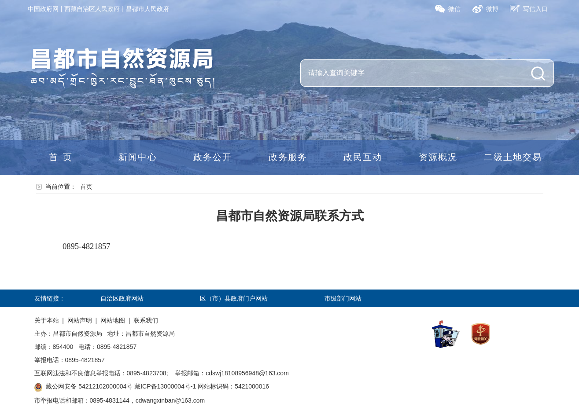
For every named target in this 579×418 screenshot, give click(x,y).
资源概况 (438, 157)
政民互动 (362, 157)
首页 (63, 157)
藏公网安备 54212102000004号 (89, 386)
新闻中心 (137, 157)
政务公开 (212, 157)
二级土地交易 (513, 157)
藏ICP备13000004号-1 (165, 386)
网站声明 (79, 320)
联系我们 (145, 320)
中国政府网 (43, 8)
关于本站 (46, 320)
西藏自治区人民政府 (92, 8)
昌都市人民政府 (147, 8)
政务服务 (288, 157)
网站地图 (112, 320)
